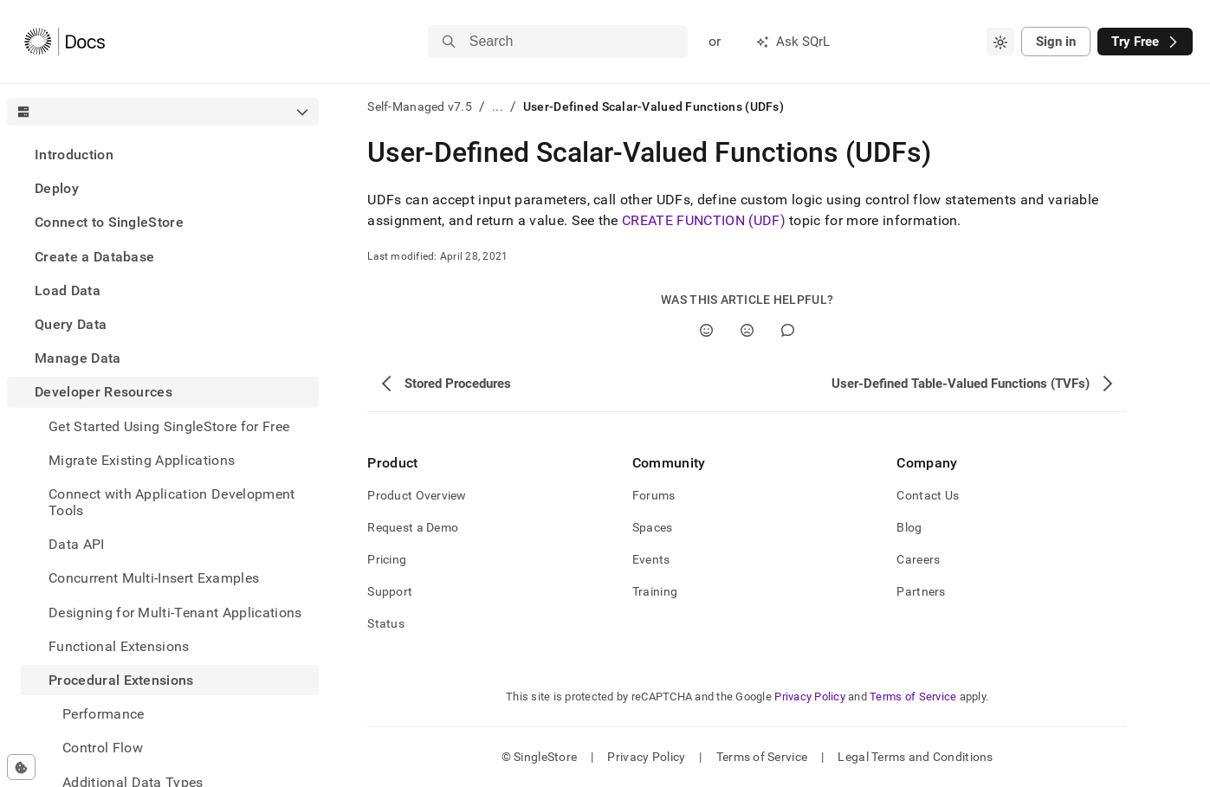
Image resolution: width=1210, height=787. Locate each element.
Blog (909, 527)
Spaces (652, 527)
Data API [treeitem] (77, 544)
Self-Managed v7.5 (419, 106)
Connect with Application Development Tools (172, 502)
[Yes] (706, 330)
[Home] (64, 41)
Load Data (67, 290)
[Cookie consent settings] (21, 767)
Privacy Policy (809, 696)
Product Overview (416, 495)
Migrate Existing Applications (142, 460)
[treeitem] (163, 154)
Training (654, 591)
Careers (918, 559)
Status (385, 623)
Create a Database (94, 256)
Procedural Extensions (121, 680)
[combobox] (1000, 41)
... (497, 106)
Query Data (71, 324)
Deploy (57, 188)
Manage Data (78, 358)
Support (389, 591)
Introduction (74, 154)
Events (651, 559)
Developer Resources (103, 392)
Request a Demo (412, 527)
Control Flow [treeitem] (102, 747)
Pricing (386, 559)
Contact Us (927, 495)
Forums (654, 495)
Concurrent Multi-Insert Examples (154, 578)
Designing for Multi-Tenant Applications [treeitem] (175, 612)
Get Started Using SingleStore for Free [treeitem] (169, 426)
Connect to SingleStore (109, 222)
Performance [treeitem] (103, 714)
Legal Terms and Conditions (915, 757)
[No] (747, 330)
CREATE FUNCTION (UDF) (704, 220)
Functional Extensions (119, 646)
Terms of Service (913, 696)
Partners (920, 591)
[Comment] (787, 330)
